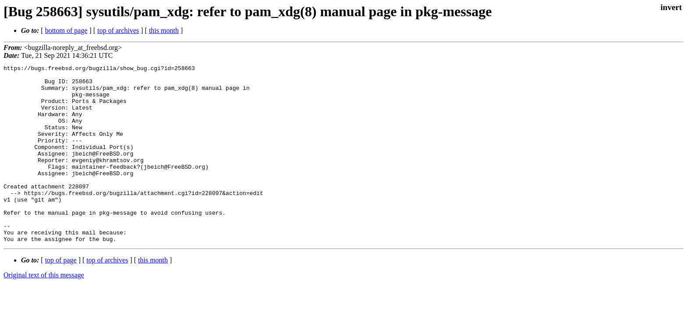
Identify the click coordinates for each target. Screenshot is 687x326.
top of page (61, 295)
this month (164, 30)
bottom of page (66, 30)
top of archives (118, 30)
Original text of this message (44, 310)
